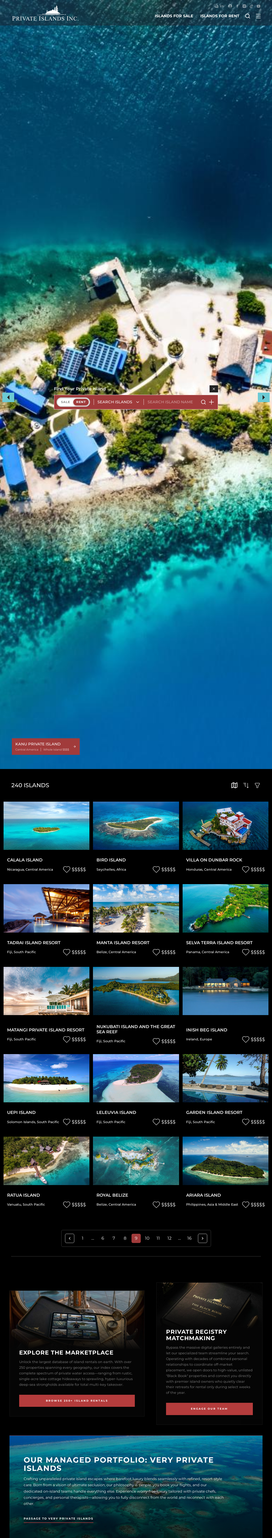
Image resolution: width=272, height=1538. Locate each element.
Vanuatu (14, 1204)
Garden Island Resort (214, 1112)
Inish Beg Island (206, 1030)
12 (169, 1238)
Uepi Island (21, 1112)
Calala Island (25, 860)
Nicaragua (15, 869)
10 (147, 1238)
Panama (193, 952)
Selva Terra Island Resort (219, 942)
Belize (102, 952)
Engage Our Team (209, 1408)
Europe (206, 1039)
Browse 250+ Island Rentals (77, 1400)
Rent (81, 402)
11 (158, 1238)
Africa (121, 869)
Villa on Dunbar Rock (214, 860)
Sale (65, 402)
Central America (39, 869)
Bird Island (111, 860)
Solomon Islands (21, 1122)
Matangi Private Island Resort (45, 1030)
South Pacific (25, 952)
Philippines (196, 1204)
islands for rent (219, 16)
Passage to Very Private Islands (58, 1518)
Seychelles (106, 869)
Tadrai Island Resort (34, 942)
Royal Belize (112, 1195)
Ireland (192, 1039)
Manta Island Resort (123, 942)
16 (189, 1238)
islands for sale (174, 16)
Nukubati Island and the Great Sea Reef (136, 1029)
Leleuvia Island (116, 1112)
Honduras (194, 869)
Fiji (9, 952)
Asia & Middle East (222, 1204)
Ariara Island (203, 1195)
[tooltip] (234, 785)
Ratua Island (23, 1195)
